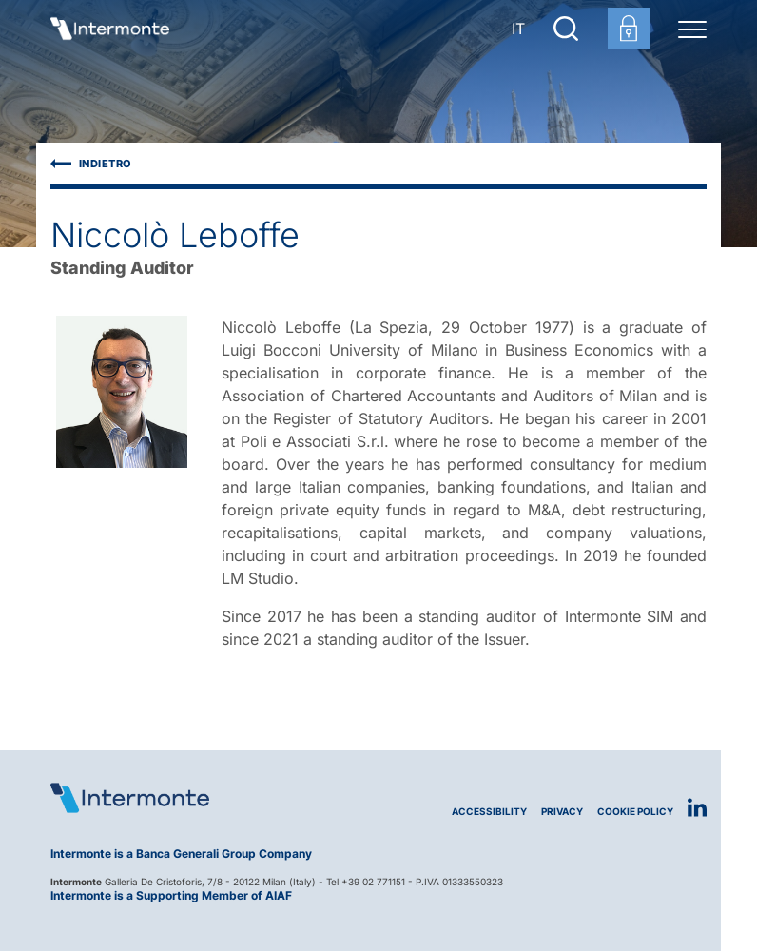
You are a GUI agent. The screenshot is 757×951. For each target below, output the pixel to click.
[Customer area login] (629, 28)
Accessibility (489, 811)
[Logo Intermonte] (214, 798)
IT (518, 28)
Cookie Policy (635, 811)
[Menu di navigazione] (692, 28)
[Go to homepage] (109, 28)
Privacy (562, 811)
